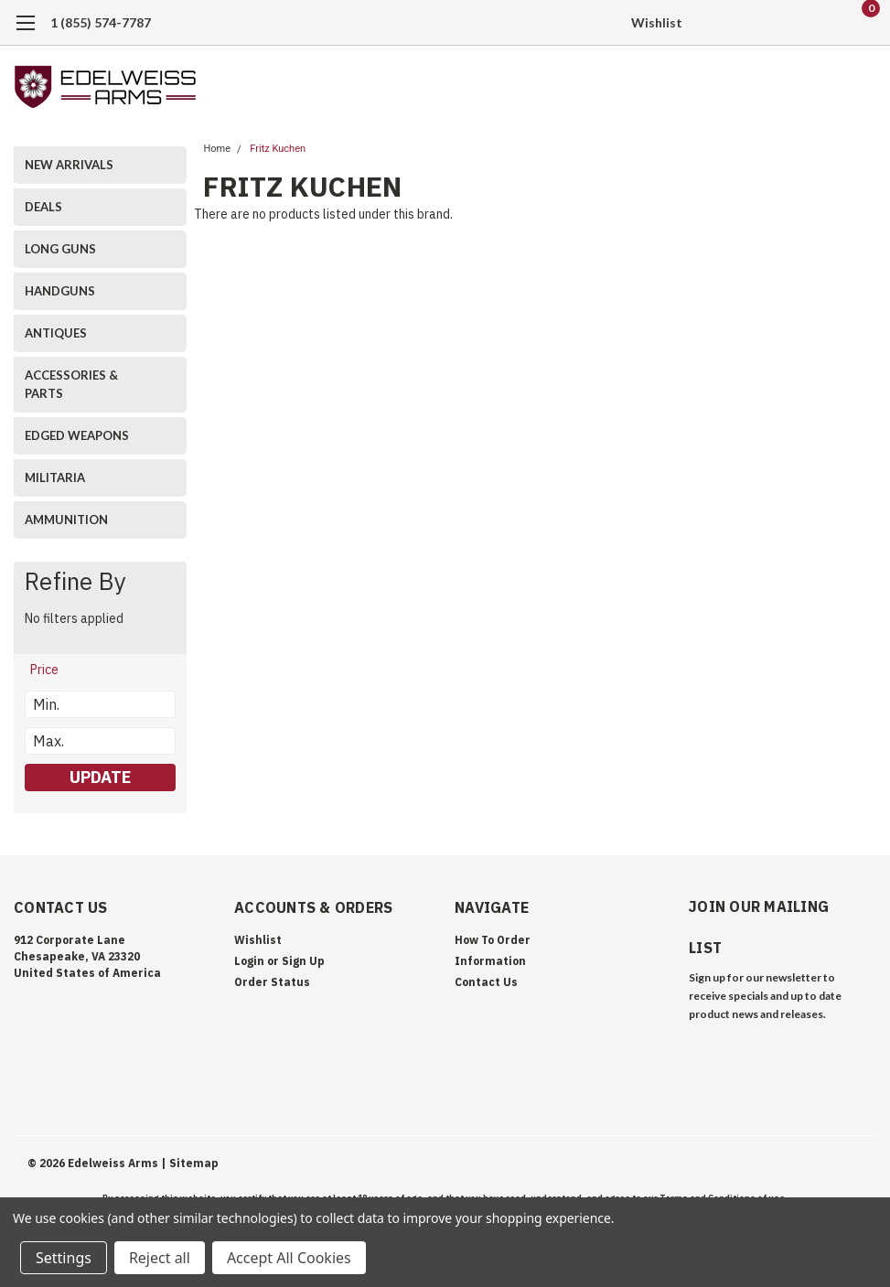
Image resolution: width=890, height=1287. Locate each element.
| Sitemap (190, 1163)
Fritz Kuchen (278, 149)
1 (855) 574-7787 (100, 22)
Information (490, 961)
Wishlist (656, 22)
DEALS (43, 206)
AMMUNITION (66, 519)
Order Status (272, 982)
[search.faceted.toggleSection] (53, 669)
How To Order (493, 940)
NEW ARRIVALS (69, 164)
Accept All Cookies (289, 1258)
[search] (769, 23)
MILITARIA (55, 477)
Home (217, 149)
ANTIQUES (56, 333)
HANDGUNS (60, 291)
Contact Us (486, 982)
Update (100, 777)
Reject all (159, 1258)
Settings (63, 1258)
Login (249, 961)
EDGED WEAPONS (77, 435)
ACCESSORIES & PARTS (71, 384)
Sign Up (303, 961)
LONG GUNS (60, 248)
